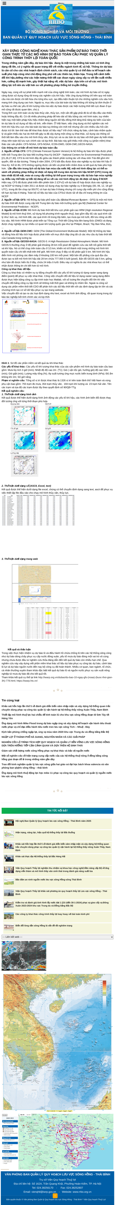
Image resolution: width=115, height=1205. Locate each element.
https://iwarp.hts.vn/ (27, 680)
